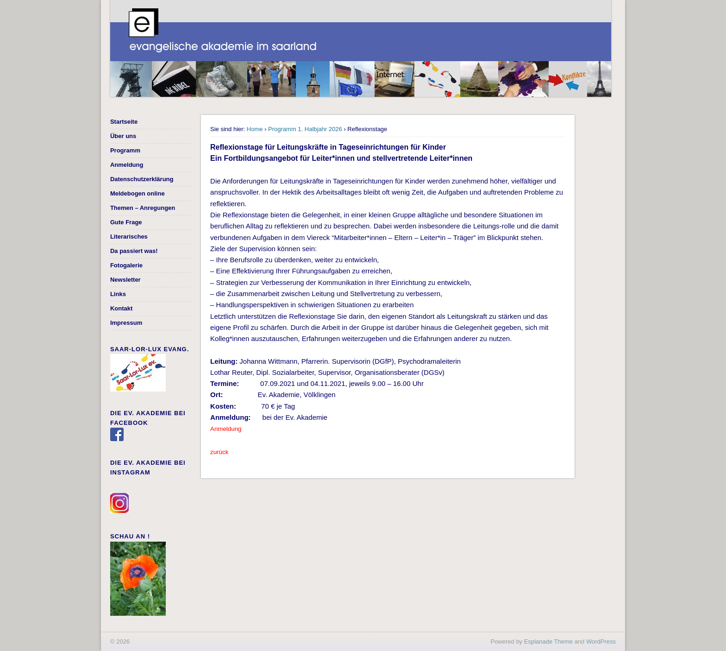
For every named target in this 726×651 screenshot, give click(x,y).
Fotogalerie (126, 265)
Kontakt (121, 308)
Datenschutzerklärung (142, 179)
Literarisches (129, 236)
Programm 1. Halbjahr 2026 (305, 129)
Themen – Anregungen (142, 207)
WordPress (601, 641)
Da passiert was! (134, 250)
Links (118, 294)
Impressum (126, 322)
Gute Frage (126, 222)
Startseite (124, 121)
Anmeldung (127, 164)
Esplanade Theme (548, 641)
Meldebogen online (137, 193)
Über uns (123, 136)
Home (255, 129)
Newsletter (125, 279)
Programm (125, 150)
